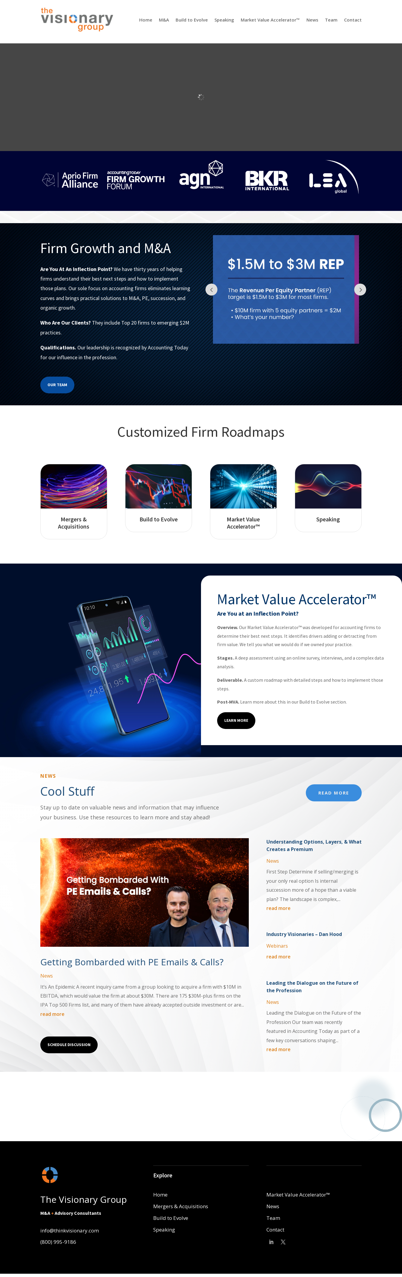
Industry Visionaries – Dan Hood (304, 934)
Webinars (277, 946)
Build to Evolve (192, 20)
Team (331, 20)
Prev (211, 290)
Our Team (57, 384)
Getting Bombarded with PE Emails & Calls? (131, 962)
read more (52, 1014)
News (312, 20)
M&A (164, 20)
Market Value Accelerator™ (270, 20)
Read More (333, 793)
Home (145, 20)
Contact (353, 20)
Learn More (236, 720)
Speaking (224, 20)
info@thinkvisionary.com (69, 1230)
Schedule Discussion (68, 1044)
